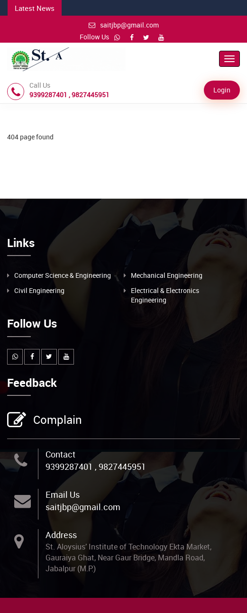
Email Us (63, 494)
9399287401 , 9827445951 (96, 466)
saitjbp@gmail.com (124, 24)
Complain (56, 420)
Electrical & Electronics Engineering (165, 295)
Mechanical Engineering (166, 275)
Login (221, 89)
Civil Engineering (39, 290)
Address (61, 534)
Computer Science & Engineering (62, 275)
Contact (60, 454)
